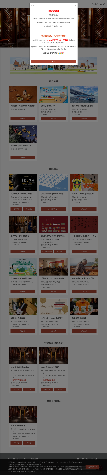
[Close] (75, 5)
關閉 (53, 61)
